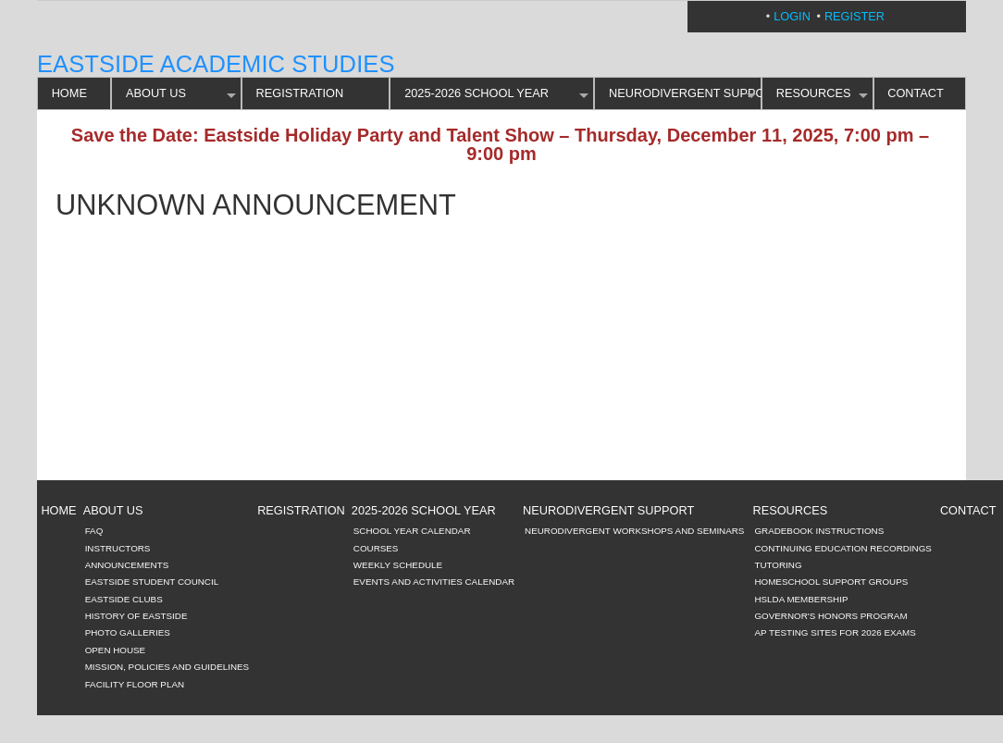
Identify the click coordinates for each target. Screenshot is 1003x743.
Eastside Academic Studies (216, 64)
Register (854, 16)
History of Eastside (136, 616)
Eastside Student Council (152, 581)
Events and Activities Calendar (433, 581)
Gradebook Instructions (819, 531)
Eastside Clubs (124, 599)
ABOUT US (156, 93)
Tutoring (777, 565)
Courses (376, 548)
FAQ (94, 531)
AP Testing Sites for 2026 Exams (834, 632)
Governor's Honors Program (830, 616)
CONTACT (915, 93)
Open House (115, 650)
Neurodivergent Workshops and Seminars (634, 531)
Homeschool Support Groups (831, 581)
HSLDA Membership (801, 599)
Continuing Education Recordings (842, 548)
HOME (69, 93)
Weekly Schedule (397, 565)
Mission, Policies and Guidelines (167, 667)
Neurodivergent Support (685, 93)
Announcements (127, 565)
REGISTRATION (300, 93)
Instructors (118, 548)
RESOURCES (813, 93)
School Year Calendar (412, 531)
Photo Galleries (127, 632)
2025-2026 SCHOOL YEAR (476, 93)
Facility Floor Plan (134, 684)
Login (792, 16)
